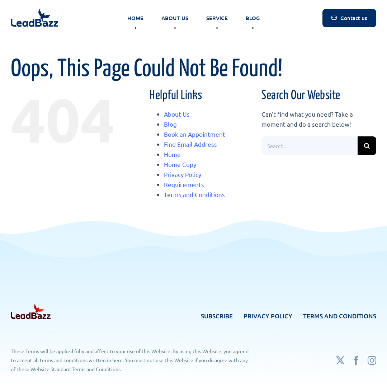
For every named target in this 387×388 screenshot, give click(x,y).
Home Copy (180, 164)
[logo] (34, 8)
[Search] (367, 145)
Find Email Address (190, 144)
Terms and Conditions (194, 194)
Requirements (184, 184)
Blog (170, 124)
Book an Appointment (194, 134)
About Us (177, 114)
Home (172, 154)
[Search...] (309, 145)
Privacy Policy (182, 174)
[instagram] (372, 360)
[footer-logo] (31, 307)
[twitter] (340, 360)
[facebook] (356, 360)
